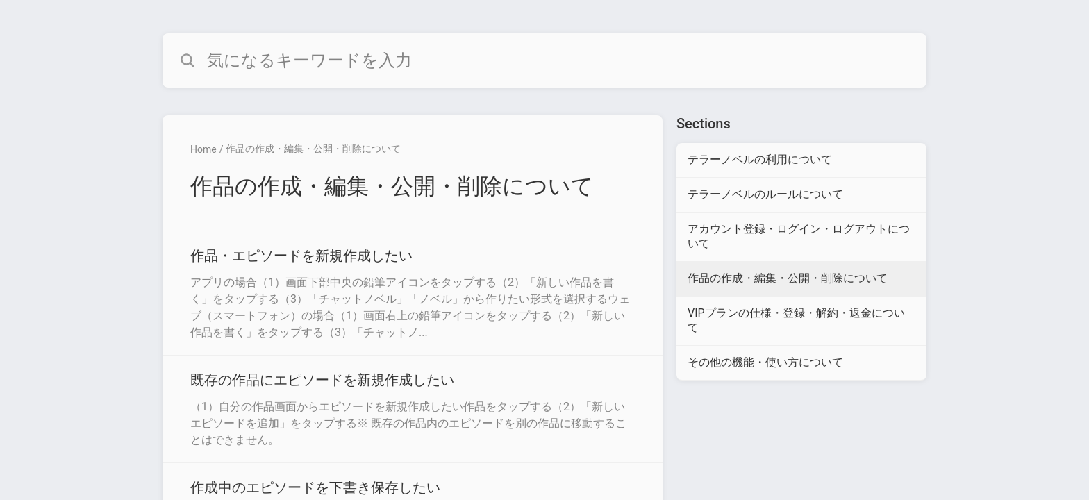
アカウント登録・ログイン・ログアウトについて (799, 236)
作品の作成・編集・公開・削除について (313, 148)
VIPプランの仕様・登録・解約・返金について (796, 320)
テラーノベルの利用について (760, 159)
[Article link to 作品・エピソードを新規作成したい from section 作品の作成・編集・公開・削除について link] (412, 293)
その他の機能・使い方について (765, 362)
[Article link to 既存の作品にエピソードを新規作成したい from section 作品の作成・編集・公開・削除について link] (412, 409)
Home (203, 149)
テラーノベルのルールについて (765, 194)
